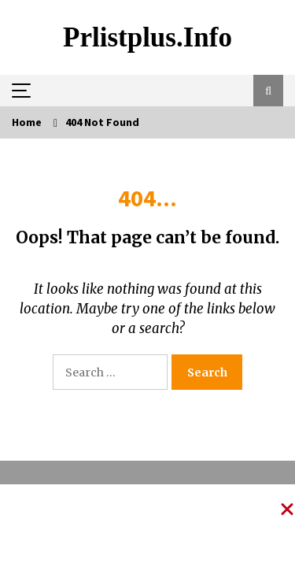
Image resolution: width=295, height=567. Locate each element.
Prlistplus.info (147, 37)
